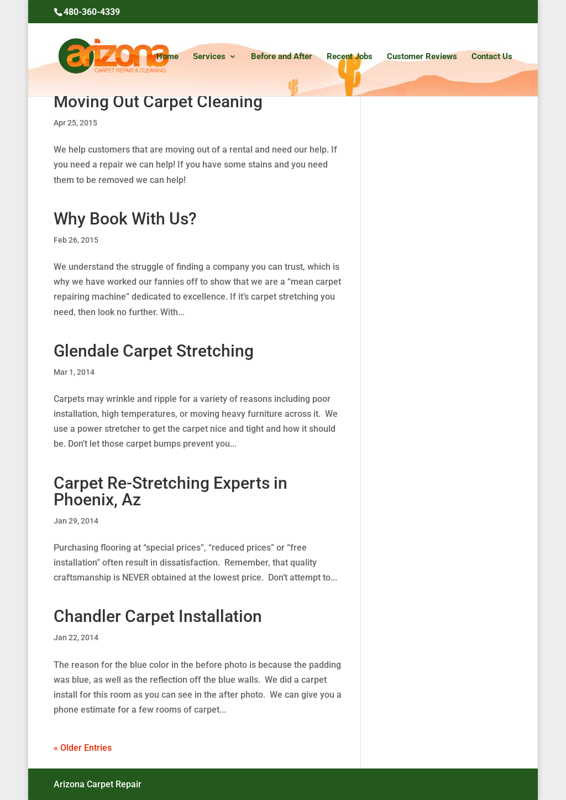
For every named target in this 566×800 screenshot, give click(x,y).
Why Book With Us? (125, 218)
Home (167, 57)
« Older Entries (83, 748)
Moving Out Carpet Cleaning (158, 101)
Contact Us (491, 57)
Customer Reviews (422, 57)
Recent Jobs (350, 57)
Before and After (281, 57)
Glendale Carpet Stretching (154, 350)
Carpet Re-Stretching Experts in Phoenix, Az (170, 491)
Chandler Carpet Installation (158, 616)
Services (209, 57)
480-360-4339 (92, 12)
